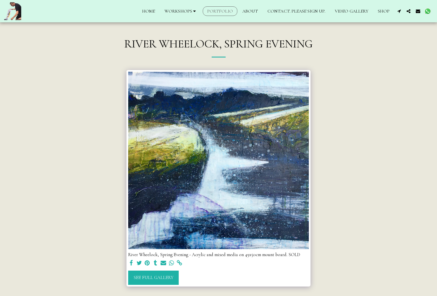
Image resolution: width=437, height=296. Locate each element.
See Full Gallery (153, 277)
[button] (181, 11)
